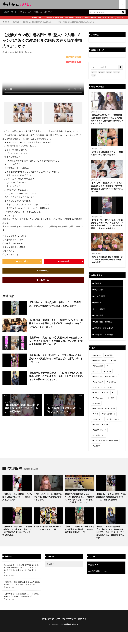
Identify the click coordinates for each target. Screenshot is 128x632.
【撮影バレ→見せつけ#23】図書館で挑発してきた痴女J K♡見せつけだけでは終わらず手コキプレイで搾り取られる (17, 530)
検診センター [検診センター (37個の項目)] (98, 419)
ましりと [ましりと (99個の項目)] (97, 371)
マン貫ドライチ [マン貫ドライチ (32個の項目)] (99, 435)
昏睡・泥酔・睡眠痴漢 (103, 322)
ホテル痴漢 (98, 290)
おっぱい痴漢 (99, 296)
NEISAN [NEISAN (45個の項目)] (112, 398)
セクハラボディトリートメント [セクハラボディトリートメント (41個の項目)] (104, 408)
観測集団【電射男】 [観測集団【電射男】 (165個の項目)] (101, 360)
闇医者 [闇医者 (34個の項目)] (96, 424)
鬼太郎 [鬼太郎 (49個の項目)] (106, 392)
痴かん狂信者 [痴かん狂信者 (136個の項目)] (98, 366)
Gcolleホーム (43, 270)
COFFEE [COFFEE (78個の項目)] (108, 371)
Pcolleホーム (43, 280)
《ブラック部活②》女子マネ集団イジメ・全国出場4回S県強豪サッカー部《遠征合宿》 (107, 259)
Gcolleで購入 (22, 261)
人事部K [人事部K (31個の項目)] (97, 446)
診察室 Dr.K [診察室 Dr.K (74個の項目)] (98, 376)
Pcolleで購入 (64, 261)
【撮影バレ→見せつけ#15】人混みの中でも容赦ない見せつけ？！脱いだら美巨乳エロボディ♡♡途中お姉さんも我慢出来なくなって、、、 (56, 341)
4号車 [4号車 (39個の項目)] (96, 414)
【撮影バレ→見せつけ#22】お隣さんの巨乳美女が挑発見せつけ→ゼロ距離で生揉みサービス (79, 529)
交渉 (50, 12)
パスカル (29, 52)
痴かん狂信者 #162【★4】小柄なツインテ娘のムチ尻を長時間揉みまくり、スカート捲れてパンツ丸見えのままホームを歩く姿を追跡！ (21, 569)
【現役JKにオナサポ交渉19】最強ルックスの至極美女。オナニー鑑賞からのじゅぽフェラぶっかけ (55, 304)
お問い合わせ (48, 618)
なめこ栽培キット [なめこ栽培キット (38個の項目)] (109, 414)
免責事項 (82, 618)
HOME (7, 22)
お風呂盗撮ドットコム (99, 571)
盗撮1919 (94, 565)
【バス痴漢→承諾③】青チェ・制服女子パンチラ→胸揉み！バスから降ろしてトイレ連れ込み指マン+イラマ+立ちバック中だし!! (56, 323)
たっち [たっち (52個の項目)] (96, 392)
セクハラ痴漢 (99, 309)
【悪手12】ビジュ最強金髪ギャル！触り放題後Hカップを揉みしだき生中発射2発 (21, 595)
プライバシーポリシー (66, 618)
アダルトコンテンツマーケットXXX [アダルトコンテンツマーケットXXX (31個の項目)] (106, 440)
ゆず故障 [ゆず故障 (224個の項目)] (110, 355)
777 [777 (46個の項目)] (115, 392)
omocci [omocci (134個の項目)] (110, 366)
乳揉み (36, 12)
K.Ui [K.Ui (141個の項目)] (114, 360)
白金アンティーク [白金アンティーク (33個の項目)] (100, 430)
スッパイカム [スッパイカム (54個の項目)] (98, 382)
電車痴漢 (97, 283)
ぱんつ (21, 12)
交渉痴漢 (16, 22)
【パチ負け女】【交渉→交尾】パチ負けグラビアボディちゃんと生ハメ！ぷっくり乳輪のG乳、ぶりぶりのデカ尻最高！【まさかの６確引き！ (107, 224)
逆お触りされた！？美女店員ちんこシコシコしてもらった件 (48, 527)
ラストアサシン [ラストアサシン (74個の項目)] (112, 376)
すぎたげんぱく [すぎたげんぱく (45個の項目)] (99, 398)
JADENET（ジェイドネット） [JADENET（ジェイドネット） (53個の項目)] (104, 387)
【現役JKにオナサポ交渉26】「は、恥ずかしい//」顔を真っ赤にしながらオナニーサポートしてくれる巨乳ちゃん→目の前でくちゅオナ (56, 376)
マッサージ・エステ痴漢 (103, 335)
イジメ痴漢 (98, 315)
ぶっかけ (43, 12)
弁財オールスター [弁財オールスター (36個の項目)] (114, 419)
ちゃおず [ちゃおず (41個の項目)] (97, 403)
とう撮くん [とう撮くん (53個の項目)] (112, 382)
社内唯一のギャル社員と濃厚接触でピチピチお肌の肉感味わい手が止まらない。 (48, 497)
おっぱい (28, 12)
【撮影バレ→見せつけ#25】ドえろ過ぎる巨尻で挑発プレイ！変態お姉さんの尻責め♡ (17, 497)
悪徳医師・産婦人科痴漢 (103, 328)
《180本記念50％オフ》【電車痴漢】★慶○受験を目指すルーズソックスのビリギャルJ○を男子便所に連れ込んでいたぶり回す (107, 119)
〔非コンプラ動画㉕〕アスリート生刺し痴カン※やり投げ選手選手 (107, 153)
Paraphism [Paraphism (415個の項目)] (97, 355)
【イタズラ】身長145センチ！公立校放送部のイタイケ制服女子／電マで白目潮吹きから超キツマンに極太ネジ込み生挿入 (107, 187)
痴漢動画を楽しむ (71, 624)
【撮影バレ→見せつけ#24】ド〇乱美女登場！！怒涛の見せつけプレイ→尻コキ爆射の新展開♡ (111, 497)
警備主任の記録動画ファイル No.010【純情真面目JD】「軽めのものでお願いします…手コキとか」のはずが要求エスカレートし (79, 498)
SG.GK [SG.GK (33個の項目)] (106, 424)
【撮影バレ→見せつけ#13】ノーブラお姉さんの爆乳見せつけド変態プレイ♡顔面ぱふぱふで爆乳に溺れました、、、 (56, 358)
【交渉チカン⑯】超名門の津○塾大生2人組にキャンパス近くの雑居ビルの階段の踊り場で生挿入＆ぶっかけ (58, 22)
